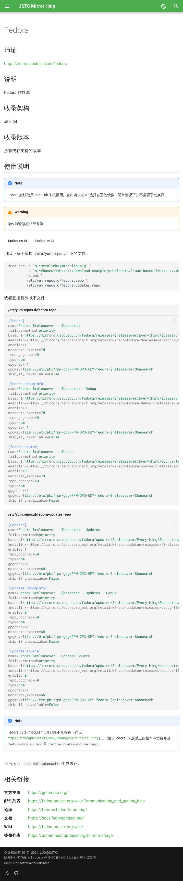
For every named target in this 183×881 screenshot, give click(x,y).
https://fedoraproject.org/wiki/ (55, 826)
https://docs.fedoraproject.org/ (56, 818)
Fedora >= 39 (17, 241)
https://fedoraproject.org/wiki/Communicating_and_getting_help (86, 801)
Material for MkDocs (35, 863)
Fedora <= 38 (44, 241)
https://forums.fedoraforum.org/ (57, 809)
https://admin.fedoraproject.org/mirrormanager (71, 835)
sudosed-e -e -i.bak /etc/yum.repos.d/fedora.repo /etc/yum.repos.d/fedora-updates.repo (93, 276)
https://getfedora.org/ (48, 792)
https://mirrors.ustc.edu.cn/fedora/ (36, 63)
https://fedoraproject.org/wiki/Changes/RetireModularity (53, 738)
